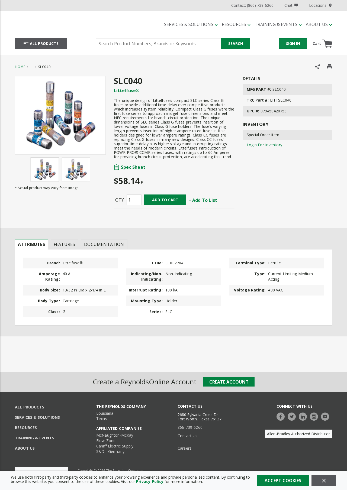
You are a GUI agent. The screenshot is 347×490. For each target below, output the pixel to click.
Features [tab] (64, 244)
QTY (119, 200)
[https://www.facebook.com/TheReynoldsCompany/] (282, 416)
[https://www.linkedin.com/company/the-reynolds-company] (304, 416)
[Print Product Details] (329, 66)
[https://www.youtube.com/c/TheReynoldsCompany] (326, 416)
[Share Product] (317, 66)
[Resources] (236, 24)
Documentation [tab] (104, 244)
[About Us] (319, 24)
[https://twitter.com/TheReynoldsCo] (293, 416)
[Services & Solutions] (191, 24)
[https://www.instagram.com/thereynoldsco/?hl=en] (315, 416)
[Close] (323, 480)
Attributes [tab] (31, 244)
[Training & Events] (278, 24)
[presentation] (31, 244)
